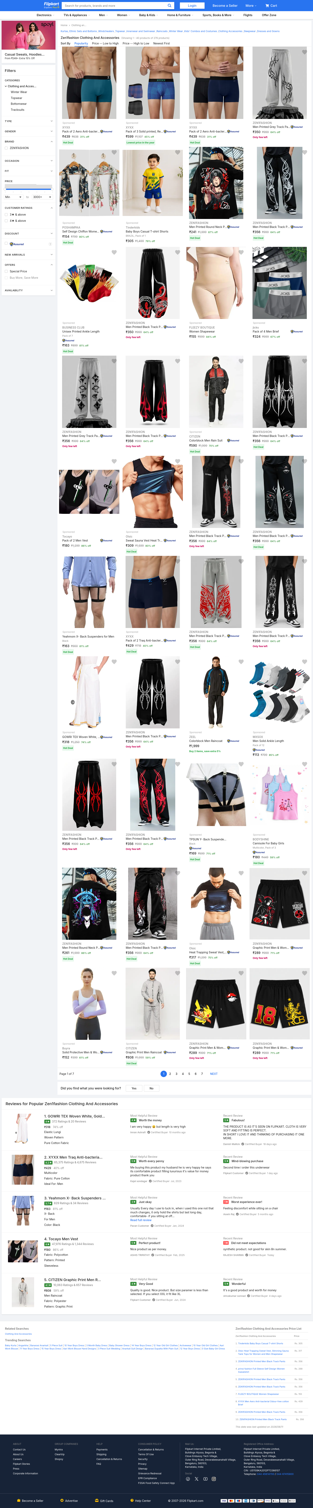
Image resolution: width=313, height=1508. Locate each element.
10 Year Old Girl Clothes (205, 1345)
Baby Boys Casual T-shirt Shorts (147, 231)
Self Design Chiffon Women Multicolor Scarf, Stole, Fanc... (81, 231)
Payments (102, 1449)
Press (16, 1468)
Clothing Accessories (230, 31)
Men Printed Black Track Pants (272, 227)
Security (143, 1459)
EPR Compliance (147, 1478)
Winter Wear (19, 92)
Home (64, 25)
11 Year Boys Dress (29, 1348)
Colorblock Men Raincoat (205, 741)
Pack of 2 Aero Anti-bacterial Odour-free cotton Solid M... (81, 131)
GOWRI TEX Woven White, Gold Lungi (81, 737)
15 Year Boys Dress (51, 1348)
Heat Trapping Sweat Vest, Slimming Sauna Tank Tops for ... (208, 952)
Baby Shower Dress (119, 1345)
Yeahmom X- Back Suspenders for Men (88, 636)
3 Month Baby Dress (96, 1345)
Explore (51, 7)
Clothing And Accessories (18, 1333)
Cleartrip (59, 1454)
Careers (17, 1459)
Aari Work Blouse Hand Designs (79, 1348)
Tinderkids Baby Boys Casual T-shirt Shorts (260, 1343)
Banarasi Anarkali (39, 1345)
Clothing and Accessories (23, 86)
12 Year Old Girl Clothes (165, 1345)
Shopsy (59, 1459)
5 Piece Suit (56, 1345)
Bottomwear (19, 103)
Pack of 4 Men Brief (266, 331)
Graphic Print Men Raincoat (144, 1052)
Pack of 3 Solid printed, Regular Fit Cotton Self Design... (145, 131)
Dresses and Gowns (268, 31)
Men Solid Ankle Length (268, 741)
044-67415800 (285, 1474)
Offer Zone (269, 15)
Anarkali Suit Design (132, 1348)
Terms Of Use (146, 1454)
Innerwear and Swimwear (140, 31)
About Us (18, 1454)
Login (192, 6)
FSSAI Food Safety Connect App (156, 1483)
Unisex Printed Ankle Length (81, 331)
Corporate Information (25, 1473)
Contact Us (19, 1449)
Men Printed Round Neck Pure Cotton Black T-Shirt (208, 227)
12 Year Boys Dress (190, 1348)
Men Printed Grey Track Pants (272, 126)
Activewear (185, 1345)
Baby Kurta (10, 1345)
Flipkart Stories (21, 1463)
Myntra (59, 1449)
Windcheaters (106, 31)
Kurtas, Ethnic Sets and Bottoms (79, 31)
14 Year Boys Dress (142, 1345)
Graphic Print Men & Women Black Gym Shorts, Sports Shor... (272, 947)
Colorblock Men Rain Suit (206, 440)
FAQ (98, 1463)
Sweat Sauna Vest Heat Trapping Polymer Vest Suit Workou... (145, 540)
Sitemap (142, 1468)
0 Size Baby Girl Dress (213, 1348)
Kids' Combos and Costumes (200, 31)
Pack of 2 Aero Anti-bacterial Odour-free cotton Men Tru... (208, 131)
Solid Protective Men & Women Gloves (81, 1052)
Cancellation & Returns (109, 1459)
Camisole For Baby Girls (268, 843)
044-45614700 (265, 1474)
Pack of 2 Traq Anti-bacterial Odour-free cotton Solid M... (145, 640)
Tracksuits (17, 109)
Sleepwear (250, 31)
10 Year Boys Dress (74, 1345)
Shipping (101, 1454)
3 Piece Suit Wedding (109, 1348)
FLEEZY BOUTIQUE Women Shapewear (258, 1394)
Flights (248, 15)
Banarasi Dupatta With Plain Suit (161, 1348)
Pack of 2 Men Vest (75, 540)
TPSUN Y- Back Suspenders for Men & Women (208, 839)
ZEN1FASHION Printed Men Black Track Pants (261, 1361)
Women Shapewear (202, 331)
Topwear (16, 98)
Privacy (142, 1463)
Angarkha (23, 1345)
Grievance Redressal (149, 1473)
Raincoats (161, 31)
